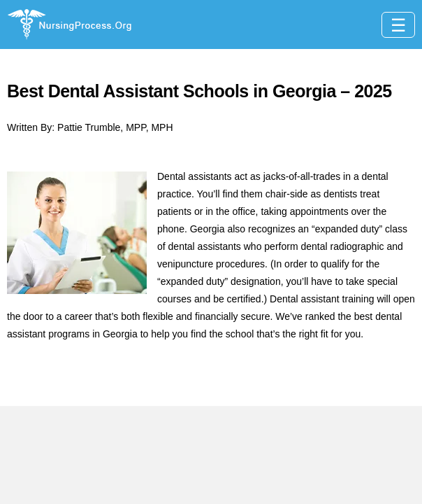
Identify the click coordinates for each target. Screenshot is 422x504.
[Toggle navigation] (398, 25)
